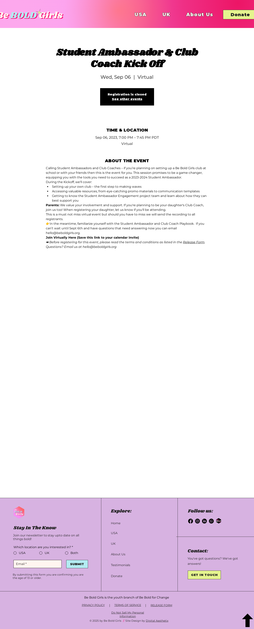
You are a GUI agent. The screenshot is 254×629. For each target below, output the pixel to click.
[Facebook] (190, 521)
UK (113, 543)
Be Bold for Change (154, 597)
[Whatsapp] (211, 521)
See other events (127, 99)
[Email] (36, 564)
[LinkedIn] (204, 521)
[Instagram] (197, 521)
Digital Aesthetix (157, 620)
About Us (118, 554)
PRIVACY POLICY (93, 605)
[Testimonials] (126, 565)
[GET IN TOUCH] (204, 575)
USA (114, 533)
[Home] (126, 523)
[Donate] (126, 576)
